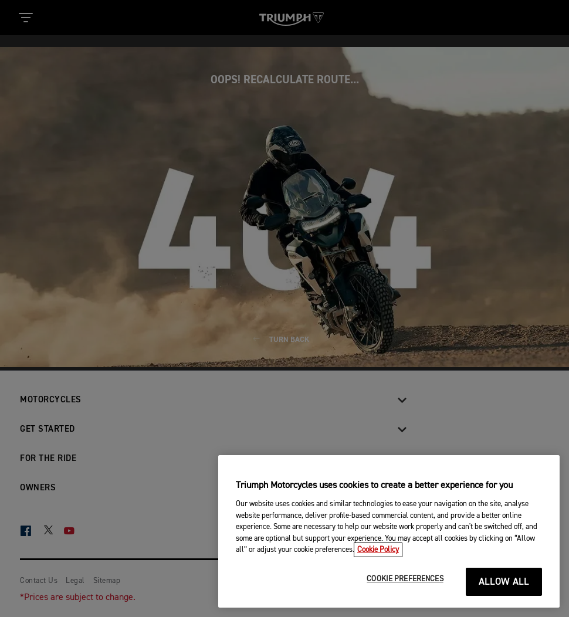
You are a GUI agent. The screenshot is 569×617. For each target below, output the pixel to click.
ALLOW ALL (504, 582)
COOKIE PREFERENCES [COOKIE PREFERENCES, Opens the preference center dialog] (405, 579)
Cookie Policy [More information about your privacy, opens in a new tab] (378, 550)
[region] (389, 531)
